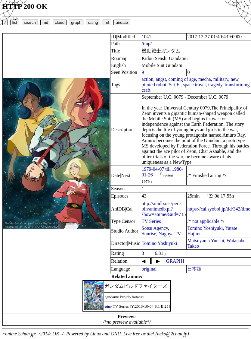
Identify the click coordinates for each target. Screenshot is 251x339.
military (220, 79)
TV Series (151, 221)
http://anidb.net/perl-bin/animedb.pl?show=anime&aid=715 (164, 209)
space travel (194, 84)
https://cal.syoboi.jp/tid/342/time (218, 208)
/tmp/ (147, 43)
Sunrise (149, 233)
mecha (204, 79)
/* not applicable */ (205, 221)
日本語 (194, 268)
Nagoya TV (170, 233)
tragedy (215, 84)
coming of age (182, 79)
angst (161, 79)
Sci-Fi (175, 84)
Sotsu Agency (155, 228)
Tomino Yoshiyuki (205, 228)
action (147, 79)
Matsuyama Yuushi (205, 240)
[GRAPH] (174, 261)
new (234, 79)
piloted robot (154, 84)
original (149, 268)
